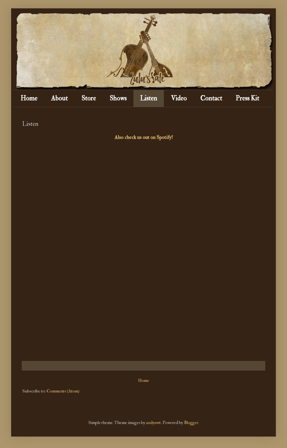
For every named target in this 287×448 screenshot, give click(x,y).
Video (179, 98)
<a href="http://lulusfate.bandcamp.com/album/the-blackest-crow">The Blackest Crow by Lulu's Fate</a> (188, 259)
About (59, 98)
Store (88, 98)
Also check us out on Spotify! (144, 137)
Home (29, 98)
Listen (148, 98)
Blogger (191, 422)
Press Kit (247, 98)
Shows (118, 98)
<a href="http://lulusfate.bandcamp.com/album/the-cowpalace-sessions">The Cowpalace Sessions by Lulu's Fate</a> (98, 250)
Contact (211, 98)
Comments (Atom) (63, 391)
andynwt (153, 422)
